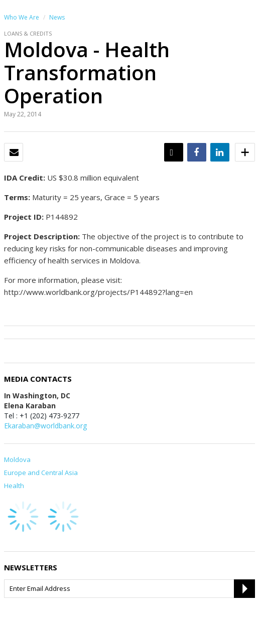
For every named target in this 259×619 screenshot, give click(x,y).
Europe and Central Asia (41, 472)
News (57, 17)
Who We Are (21, 17)
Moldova (17, 459)
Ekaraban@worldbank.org (45, 425)
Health (14, 485)
